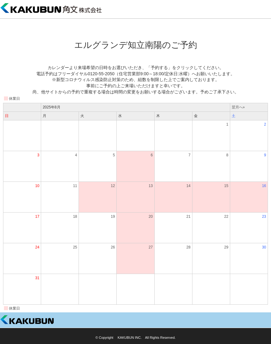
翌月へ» (238, 107)
